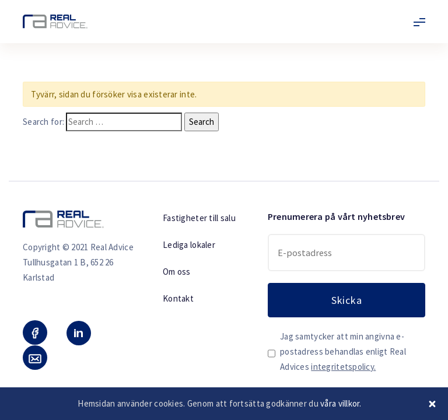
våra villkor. (341, 403)
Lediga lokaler (189, 244)
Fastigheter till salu (199, 217)
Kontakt (178, 298)
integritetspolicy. (343, 366)
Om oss (177, 271)
